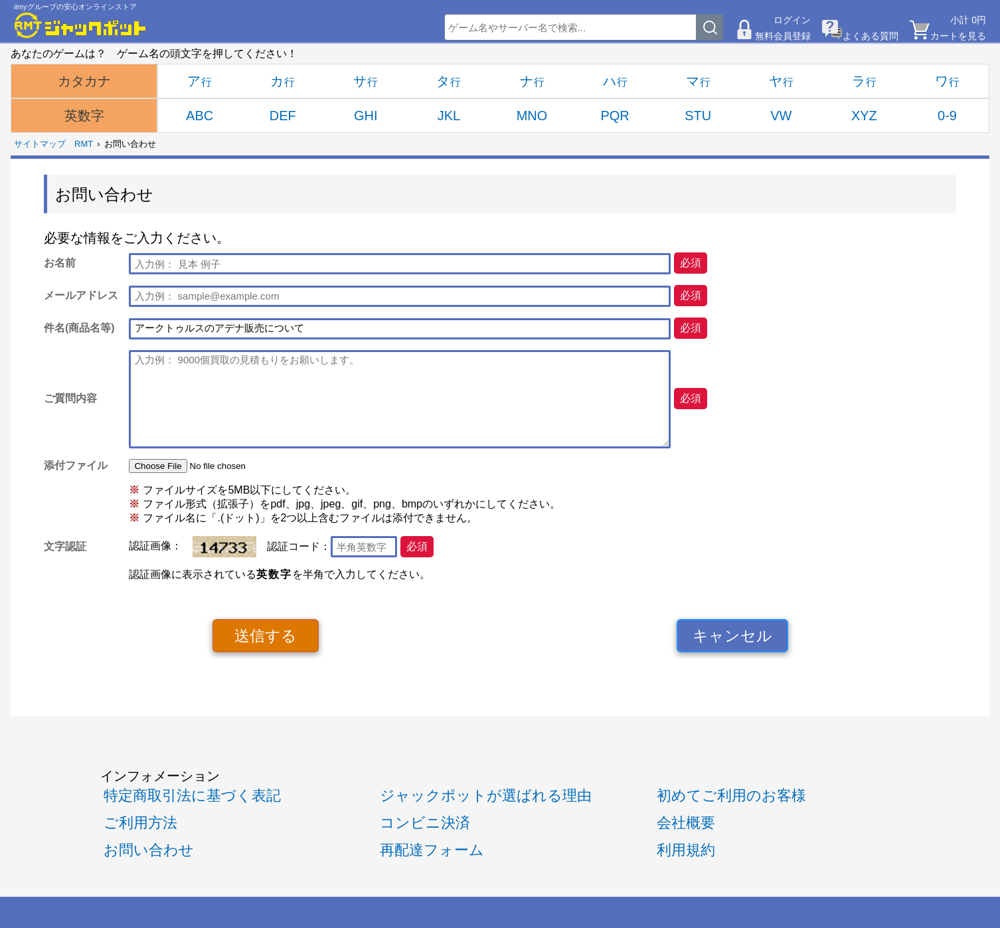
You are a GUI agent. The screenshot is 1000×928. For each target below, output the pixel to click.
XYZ (864, 115)
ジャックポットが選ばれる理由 (486, 795)
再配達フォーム (432, 850)
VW (781, 115)
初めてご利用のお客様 (731, 795)
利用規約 (686, 850)
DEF (283, 115)
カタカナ (84, 81)
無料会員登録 (783, 36)
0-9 (947, 115)
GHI (366, 115)
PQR (614, 115)
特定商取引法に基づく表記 (192, 795)
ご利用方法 (140, 822)
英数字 (84, 115)
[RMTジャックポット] (80, 25)
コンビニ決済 (425, 822)
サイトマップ (40, 144)
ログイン (792, 20)
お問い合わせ (149, 850)
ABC (199, 115)
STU (698, 115)
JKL (449, 115)
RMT (83, 144)
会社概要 (686, 822)
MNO (532, 115)
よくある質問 (870, 36)
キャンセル (732, 635)
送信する (265, 635)
